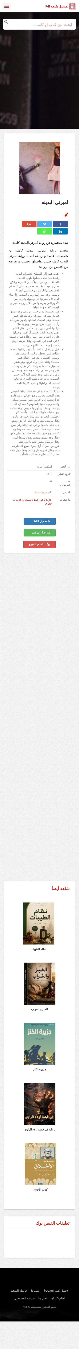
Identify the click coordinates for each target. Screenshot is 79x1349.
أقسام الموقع (39, 544)
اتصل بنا (35, 1290)
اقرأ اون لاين (41, 532)
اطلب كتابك (58, 1298)
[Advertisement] (39, 68)
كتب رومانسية (43, 492)
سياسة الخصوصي (24, 1298)
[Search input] (39, 25)
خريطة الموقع (19, 1290)
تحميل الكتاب (41, 521)
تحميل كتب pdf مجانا (56, 1290)
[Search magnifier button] (6, 22)
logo (61, 6)
